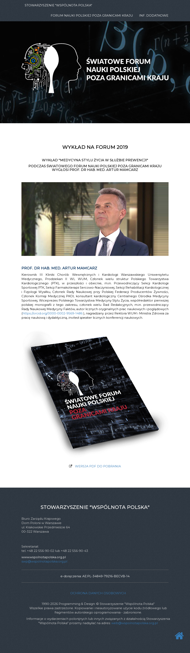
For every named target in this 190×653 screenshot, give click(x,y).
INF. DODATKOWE (153, 15)
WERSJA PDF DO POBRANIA (98, 466)
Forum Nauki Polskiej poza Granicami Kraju (92, 15)
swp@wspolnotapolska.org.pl (44, 561)
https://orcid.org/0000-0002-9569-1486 (52, 313)
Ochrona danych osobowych (98, 593)
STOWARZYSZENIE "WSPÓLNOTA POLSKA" (58, 5)
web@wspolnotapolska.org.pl (134, 623)
